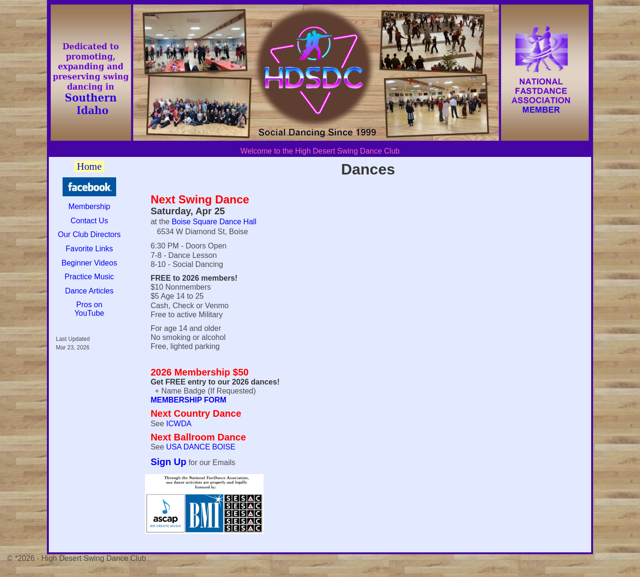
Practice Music (89, 277)
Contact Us (89, 221)
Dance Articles (89, 291)
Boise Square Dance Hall (214, 222)
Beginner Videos (89, 263)
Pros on (89, 305)
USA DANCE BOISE (201, 447)
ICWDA (179, 424)
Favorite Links (89, 249)
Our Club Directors (89, 234)
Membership (89, 206)
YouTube (89, 313)
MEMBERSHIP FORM (189, 400)
